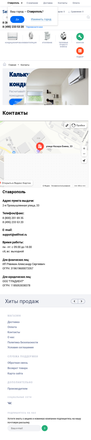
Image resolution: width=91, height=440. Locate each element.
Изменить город (41, 19)
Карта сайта (15, 373)
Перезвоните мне (34, 27)
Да (17, 19)
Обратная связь (18, 362)
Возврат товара (18, 368)
